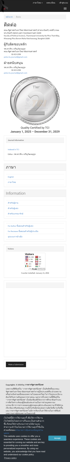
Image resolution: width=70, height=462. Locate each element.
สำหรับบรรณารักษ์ (15, 213)
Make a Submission (16, 364)
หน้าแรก (9, 17)
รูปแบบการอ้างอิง (15, 236)
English (11, 177)
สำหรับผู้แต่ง (13, 208)
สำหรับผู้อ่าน (13, 203)
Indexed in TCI (13, 149)
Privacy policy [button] (10, 458)
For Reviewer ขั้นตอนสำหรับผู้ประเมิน (23, 231)
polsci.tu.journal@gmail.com (15, 57)
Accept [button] (57, 438)
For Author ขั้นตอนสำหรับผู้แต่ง (20, 226)
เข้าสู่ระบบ (63, 3)
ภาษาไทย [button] (38, 3)
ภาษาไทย (12, 182)
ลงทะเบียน (50, 3)
